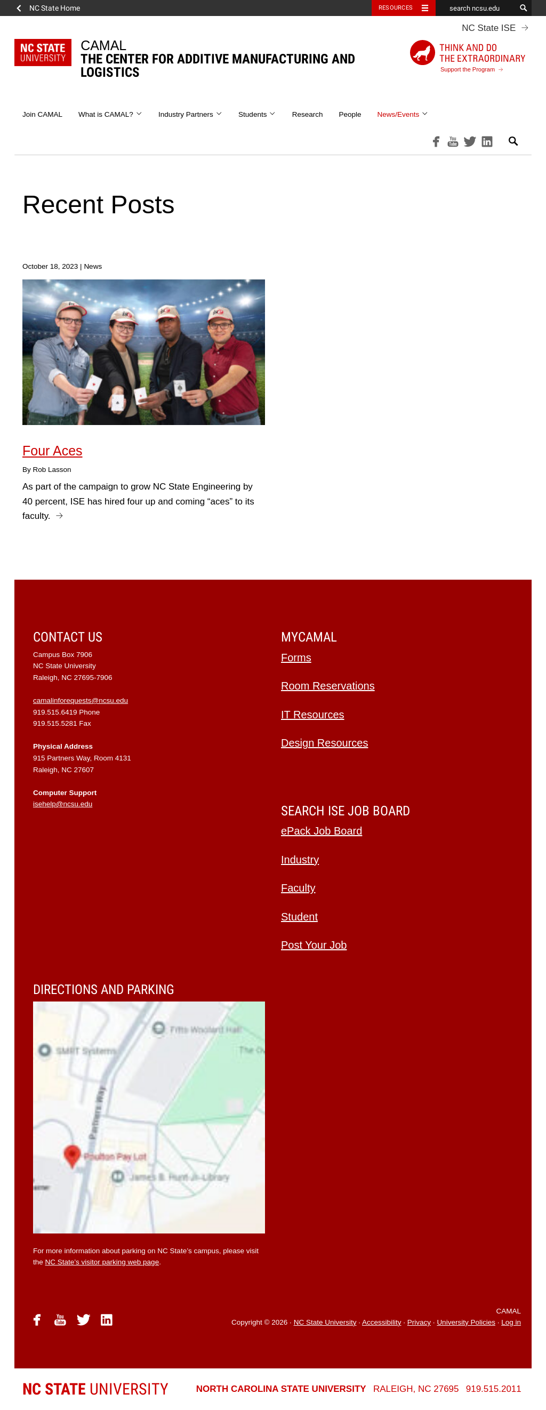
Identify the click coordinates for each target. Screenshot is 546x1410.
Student (299, 917)
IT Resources (312, 714)
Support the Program (467, 56)
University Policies (466, 1322)
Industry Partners (190, 114)
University (95, 1389)
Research (307, 114)
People (350, 114)
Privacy (419, 1322)
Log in (511, 1322)
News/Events (402, 114)
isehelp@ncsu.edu (62, 804)
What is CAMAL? (110, 114)
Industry (300, 860)
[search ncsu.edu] (476, 8)
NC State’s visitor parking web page (102, 1262)
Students (257, 114)
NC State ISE (489, 28)
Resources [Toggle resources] (396, 7)
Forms (296, 657)
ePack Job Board (321, 831)
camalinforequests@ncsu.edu (80, 700)
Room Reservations (328, 686)
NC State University (325, 1322)
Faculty (298, 888)
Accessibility (382, 1322)
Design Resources (324, 743)
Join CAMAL (42, 114)
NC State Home (54, 8)
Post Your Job (314, 945)
